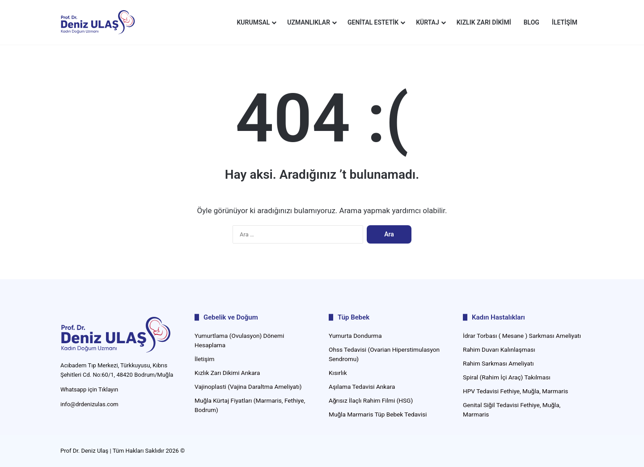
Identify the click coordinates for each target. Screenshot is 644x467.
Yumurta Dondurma (355, 335)
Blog (531, 22)
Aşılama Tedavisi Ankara (362, 386)
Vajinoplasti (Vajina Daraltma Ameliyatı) (248, 386)
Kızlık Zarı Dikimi (484, 22)
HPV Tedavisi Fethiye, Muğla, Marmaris (515, 391)
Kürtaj (427, 22)
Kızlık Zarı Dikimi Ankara (227, 372)
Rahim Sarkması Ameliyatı (498, 363)
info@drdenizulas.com (89, 404)
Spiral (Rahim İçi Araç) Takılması (507, 377)
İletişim (564, 22)
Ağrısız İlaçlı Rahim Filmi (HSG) (371, 400)
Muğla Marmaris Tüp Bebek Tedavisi (378, 414)
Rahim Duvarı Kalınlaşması (499, 349)
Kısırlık (338, 372)
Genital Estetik (372, 22)
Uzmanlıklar (308, 22)
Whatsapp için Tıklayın (89, 389)
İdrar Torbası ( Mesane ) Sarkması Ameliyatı (522, 335)
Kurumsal (253, 22)
